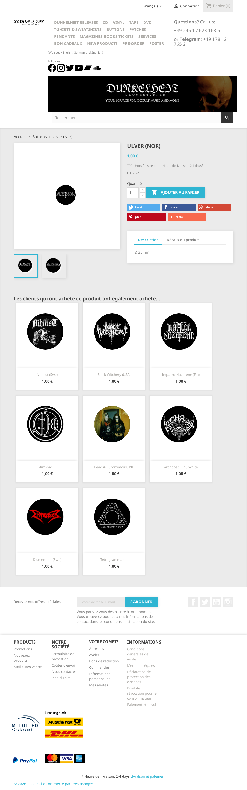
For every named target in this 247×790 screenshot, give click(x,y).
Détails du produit (183, 239)
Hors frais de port (148, 165)
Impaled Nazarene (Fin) (181, 374)
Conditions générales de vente (137, 654)
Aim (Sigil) (47, 467)
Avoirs (94, 654)
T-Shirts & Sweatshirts (78, 29)
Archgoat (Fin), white (181, 467)
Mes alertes (98, 685)
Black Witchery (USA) (113, 374)
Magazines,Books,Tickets (107, 36)
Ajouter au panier (175, 192)
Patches (138, 29)
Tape (133, 22)
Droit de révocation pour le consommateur (142, 693)
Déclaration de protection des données (139, 676)
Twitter (205, 602)
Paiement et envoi (141, 704)
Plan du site (61, 677)
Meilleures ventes (28, 666)
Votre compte (104, 641)
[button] (143, 207)
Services (147, 36)
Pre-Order (133, 43)
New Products (102, 43)
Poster (156, 43)
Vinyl (118, 22)
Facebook (193, 602)
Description (148, 239)
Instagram (228, 602)
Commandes (99, 667)
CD (105, 22)
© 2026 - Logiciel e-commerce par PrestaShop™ (53, 783)
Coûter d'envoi (63, 665)
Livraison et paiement (147, 776)
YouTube (216, 602)
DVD (147, 22)
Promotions (23, 649)
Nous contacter (64, 671)
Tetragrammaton (114, 559)
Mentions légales (141, 665)
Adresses (96, 648)
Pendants (64, 36)
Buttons (115, 29)
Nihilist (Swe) (47, 374)
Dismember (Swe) (47, 559)
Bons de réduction (104, 661)
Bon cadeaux (68, 43)
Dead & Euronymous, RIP (114, 467)
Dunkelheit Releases (76, 22)
